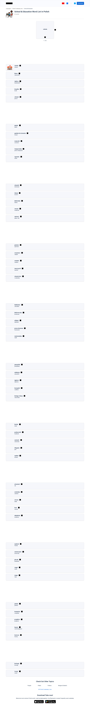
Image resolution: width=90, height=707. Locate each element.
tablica (16, 81)
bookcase (16, 314)
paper (15, 127)
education (16, 374)
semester (16, 441)
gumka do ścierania (20, 133)
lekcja (16, 193)
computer (16, 613)
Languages (8, 8)
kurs (15, 507)
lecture (16, 457)
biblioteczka (18, 312)
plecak (16, 559)
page (15, 501)
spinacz (16, 216)
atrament (17, 484)
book (15, 90)
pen (15, 449)
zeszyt (16, 208)
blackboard (17, 83)
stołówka (17, 492)
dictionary (16, 186)
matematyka (18, 336)
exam (15, 158)
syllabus (16, 389)
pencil (15, 98)
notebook (16, 210)
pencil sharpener (18, 150)
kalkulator (17, 305)
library (16, 202)
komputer (17, 611)
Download (80, 3)
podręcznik (17, 432)
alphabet (16, 322)
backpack (16, 561)
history (16, 636)
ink (15, 485)
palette (16, 605)
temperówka (18, 149)
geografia (17, 364)
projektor (17, 619)
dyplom (16, 380)
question (16, 246)
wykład (16, 455)
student (16, 260)
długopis (16, 448)
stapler (16, 254)
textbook (16, 433)
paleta (16, 603)
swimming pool (18, 629)
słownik (16, 185)
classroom (17, 75)
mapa (16, 575)
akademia (17, 515)
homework (17, 330)
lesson (16, 194)
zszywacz (17, 253)
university (16, 553)
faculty (16, 545)
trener (16, 671)
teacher (16, 270)
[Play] (20, 65)
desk (15, 426)
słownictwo (17, 276)
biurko (16, 424)
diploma (16, 382)
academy (16, 517)
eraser (16, 135)
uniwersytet (17, 552)
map (15, 577)
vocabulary (17, 278)
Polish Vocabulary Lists (17, 8)
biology (16, 665)
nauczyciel (17, 268)
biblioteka (17, 201)
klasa (16, 73)
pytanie (16, 245)
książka (16, 89)
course (16, 509)
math (15, 337)
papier (16, 125)
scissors (16, 142)
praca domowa (18, 328)
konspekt (17, 388)
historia (16, 635)
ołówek (16, 97)
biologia (16, 663)
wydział (16, 544)
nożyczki (17, 141)
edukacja (17, 372)
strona (16, 500)
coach (15, 673)
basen (16, 627)
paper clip (16, 218)
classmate (17, 397)
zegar (16, 567)
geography (17, 366)
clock (15, 569)
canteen (16, 493)
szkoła (16, 65)
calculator (16, 306)
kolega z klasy (18, 396)
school (16, 67)
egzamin (16, 156)
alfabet (16, 320)
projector (16, 621)
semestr (16, 440)
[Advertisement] (45, 53)
